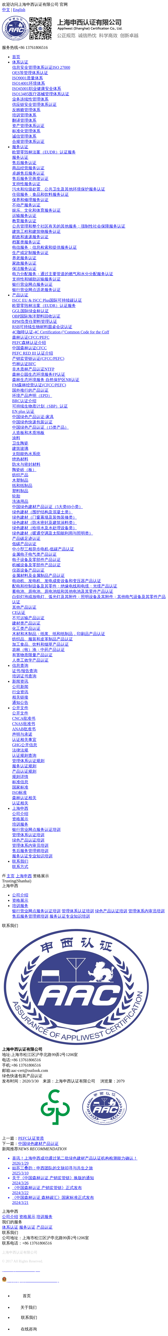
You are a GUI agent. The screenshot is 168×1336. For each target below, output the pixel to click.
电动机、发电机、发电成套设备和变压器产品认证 (56, 581)
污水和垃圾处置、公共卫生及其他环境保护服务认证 (58, 189)
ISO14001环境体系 (28, 83)
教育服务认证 (24, 221)
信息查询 (20, 665)
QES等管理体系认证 (30, 73)
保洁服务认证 (24, 268)
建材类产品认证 (26, 623)
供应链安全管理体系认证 (34, 104)
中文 (6, 10)
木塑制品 (20, 480)
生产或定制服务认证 (30, 253)
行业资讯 (20, 692)
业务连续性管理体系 (30, 99)
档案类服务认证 (26, 242)
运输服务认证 (24, 215)
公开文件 (20, 708)
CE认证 (18, 612)
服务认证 (20, 147)
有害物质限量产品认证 (32, 655)
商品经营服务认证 (28, 168)
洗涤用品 (20, 501)
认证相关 (20, 803)
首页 (16, 57)
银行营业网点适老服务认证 (36, 290)
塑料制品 (20, 491)
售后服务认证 (24, 163)
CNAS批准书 (23, 724)
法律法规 (20, 750)
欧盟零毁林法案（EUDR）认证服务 (44, 152)
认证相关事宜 (24, 739)
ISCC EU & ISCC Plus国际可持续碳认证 (47, 300)
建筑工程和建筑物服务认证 (36, 231)
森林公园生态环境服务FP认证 (38, 374)
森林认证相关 (24, 798)
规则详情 (20, 776)
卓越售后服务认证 (28, 173)
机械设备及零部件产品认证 (36, 565)
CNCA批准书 (23, 718)
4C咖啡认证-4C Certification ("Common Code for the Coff (60, 332)
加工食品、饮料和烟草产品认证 (40, 644)
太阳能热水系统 (26, 454)
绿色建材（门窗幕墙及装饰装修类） (44, 517)
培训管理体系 (24, 115)
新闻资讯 (20, 681)
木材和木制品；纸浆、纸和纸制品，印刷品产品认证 (58, 634)
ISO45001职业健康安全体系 (36, 88)
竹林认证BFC (24, 364)
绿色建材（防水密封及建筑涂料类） (44, 522)
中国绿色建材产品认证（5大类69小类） (47, 507)
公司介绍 (20, 814)
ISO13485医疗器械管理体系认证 (40, 94)
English (19, 10)
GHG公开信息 (24, 745)
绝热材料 (20, 459)
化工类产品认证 (26, 628)
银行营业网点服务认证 (32, 284)
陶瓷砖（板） (24, 470)
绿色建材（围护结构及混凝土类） (42, 512)
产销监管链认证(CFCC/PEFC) (38, 358)
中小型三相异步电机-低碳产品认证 (43, 549)
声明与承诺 (22, 734)
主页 (11, 876)
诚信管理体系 (24, 136)
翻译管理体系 (24, 120)
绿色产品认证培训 (28, 840)
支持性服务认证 (26, 184)
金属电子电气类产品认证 (34, 554)
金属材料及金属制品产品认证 (38, 575)
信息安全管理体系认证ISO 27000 (41, 67)
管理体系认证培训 (28, 835)
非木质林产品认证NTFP (33, 369)
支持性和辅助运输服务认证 (36, 279)
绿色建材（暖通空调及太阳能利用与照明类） (52, 533)
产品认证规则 (24, 771)
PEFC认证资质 (31, 1138)
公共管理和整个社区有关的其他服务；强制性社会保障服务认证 (68, 226)
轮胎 (16, 496)
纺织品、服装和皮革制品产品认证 (42, 639)
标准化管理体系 (26, 131)
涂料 (16, 438)
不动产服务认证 (26, 205)
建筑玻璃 (20, 448)
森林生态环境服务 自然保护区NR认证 (45, 380)
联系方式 (20, 866)
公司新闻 (20, 687)
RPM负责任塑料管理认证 (34, 321)
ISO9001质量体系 (27, 78)
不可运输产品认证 (28, 618)
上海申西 (20, 808)
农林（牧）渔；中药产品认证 (38, 649)
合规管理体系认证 (28, 141)
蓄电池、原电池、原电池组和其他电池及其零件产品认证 (62, 591)
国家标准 (20, 787)
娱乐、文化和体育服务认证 (36, 210)
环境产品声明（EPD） (32, 395)
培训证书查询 (24, 676)
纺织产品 (20, 475)
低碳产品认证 (24, 544)
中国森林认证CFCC (29, 348)
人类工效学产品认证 (30, 660)
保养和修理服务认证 (30, 200)
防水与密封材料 (26, 464)
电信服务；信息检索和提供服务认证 (44, 247)
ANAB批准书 (24, 729)
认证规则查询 (24, 755)
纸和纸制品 (22, 485)
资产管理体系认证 (28, 125)
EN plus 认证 (23, 411)
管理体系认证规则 (28, 761)
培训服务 (20, 824)
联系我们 (20, 861)
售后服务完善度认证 (30, 178)
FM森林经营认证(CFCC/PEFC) (39, 385)
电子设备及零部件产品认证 (36, 559)
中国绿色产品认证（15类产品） (40, 427)
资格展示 (20, 819)
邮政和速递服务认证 (30, 237)
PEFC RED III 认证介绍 (32, 353)
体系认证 (20, 62)
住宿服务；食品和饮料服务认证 (40, 194)
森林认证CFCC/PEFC (31, 337)
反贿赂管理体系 (26, 110)
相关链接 (20, 697)
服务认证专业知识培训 (32, 856)
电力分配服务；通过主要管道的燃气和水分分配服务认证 (62, 274)
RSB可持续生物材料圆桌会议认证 (42, 327)
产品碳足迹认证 (26, 538)
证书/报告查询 (24, 671)
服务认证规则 (24, 766)
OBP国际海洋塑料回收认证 (36, 316)
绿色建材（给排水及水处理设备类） (44, 528)
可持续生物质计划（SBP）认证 (40, 406)
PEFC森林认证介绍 (29, 342)
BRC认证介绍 (24, 401)
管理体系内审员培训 (30, 845)
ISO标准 (19, 792)
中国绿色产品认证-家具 (33, 417)
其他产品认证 (24, 607)
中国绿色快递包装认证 (32, 422)
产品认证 (20, 295)
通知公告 (20, 702)
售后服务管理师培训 (30, 851)
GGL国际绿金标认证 (30, 311)
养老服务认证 (24, 258)
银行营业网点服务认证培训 (36, 829)
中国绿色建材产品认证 (38, 1143)
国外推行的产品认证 (30, 390)
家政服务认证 (24, 263)
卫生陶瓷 (20, 443)
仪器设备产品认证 (28, 570)
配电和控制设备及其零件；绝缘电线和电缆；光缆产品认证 (64, 586)
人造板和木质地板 (28, 432)
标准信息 (20, 782)
